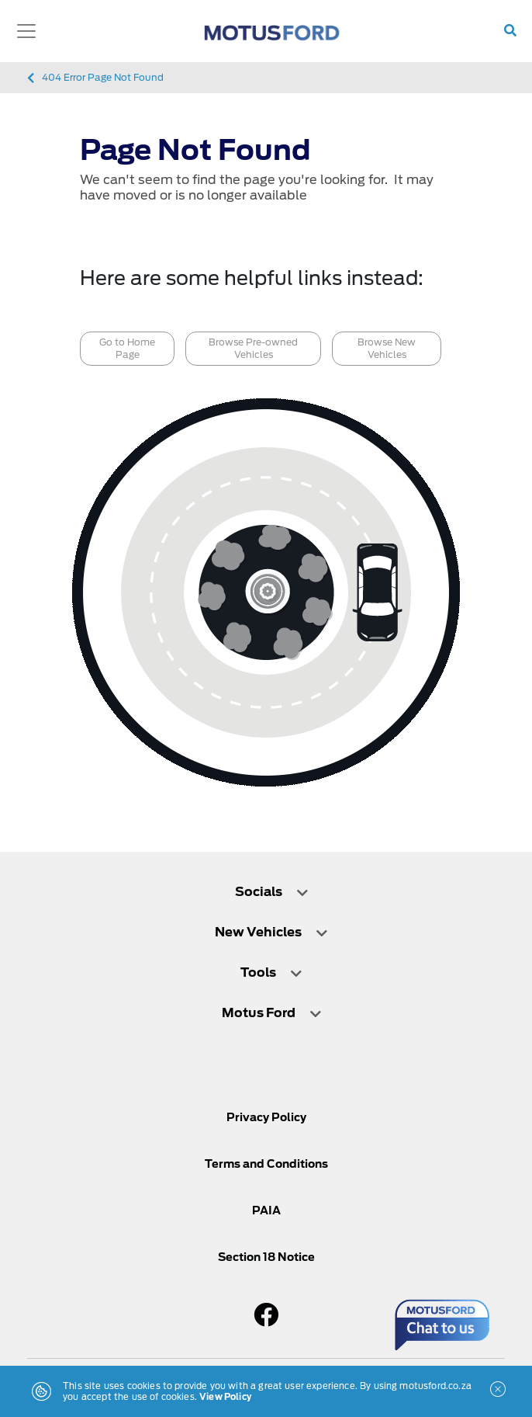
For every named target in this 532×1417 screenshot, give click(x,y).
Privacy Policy (266, 1117)
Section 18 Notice (266, 1257)
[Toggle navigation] (26, 31)
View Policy (225, 1396)
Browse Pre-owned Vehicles (253, 348)
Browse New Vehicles (387, 348)
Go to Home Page (127, 348)
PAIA (266, 1210)
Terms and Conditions (266, 1164)
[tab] (266, 899)
